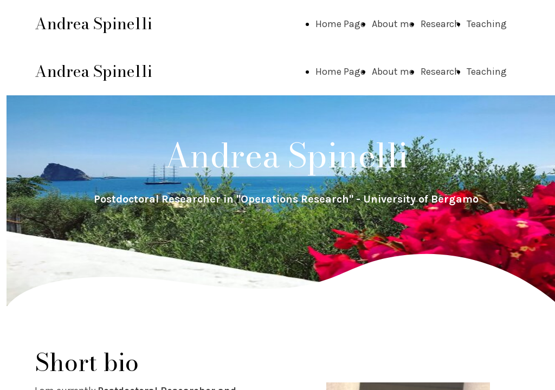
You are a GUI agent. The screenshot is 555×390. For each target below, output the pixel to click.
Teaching (487, 24)
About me (393, 24)
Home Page (340, 24)
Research (440, 24)
